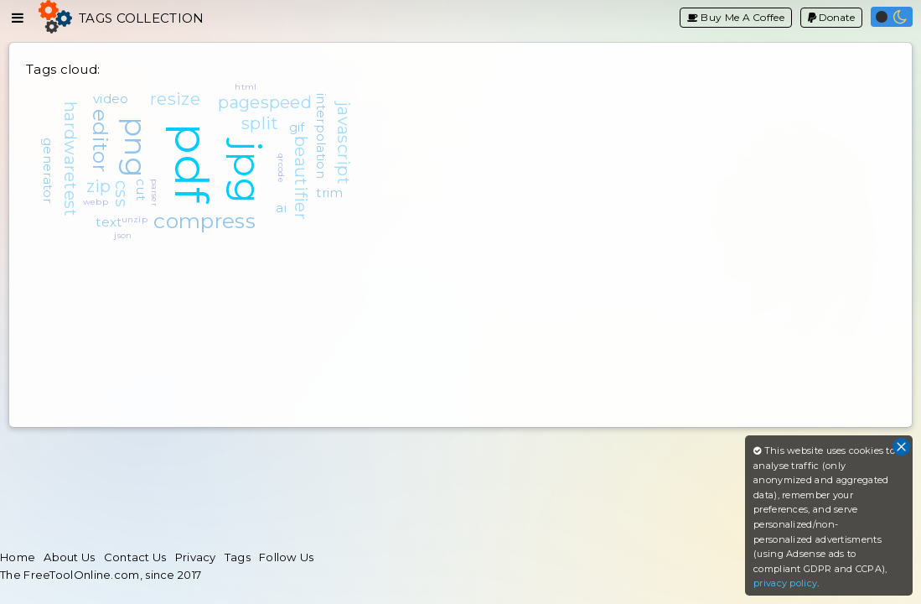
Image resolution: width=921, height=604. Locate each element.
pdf (191, 162)
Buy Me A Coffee (735, 17)
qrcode (281, 168)
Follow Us (286, 557)
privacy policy (785, 583)
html (245, 86)
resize (175, 99)
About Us (69, 557)
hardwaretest (70, 159)
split (260, 123)
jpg (248, 172)
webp (95, 201)
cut (141, 189)
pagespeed (265, 102)
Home (17, 557)
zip (98, 186)
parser (154, 192)
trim (329, 192)
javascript (344, 143)
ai (281, 208)
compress (204, 220)
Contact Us (135, 557)
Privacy (195, 557)
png (135, 147)
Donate (831, 17)
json (123, 235)
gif (297, 127)
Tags (238, 557)
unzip (135, 219)
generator (48, 171)
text (109, 222)
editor (100, 140)
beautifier (301, 178)
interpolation (321, 136)
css (121, 193)
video (111, 99)
